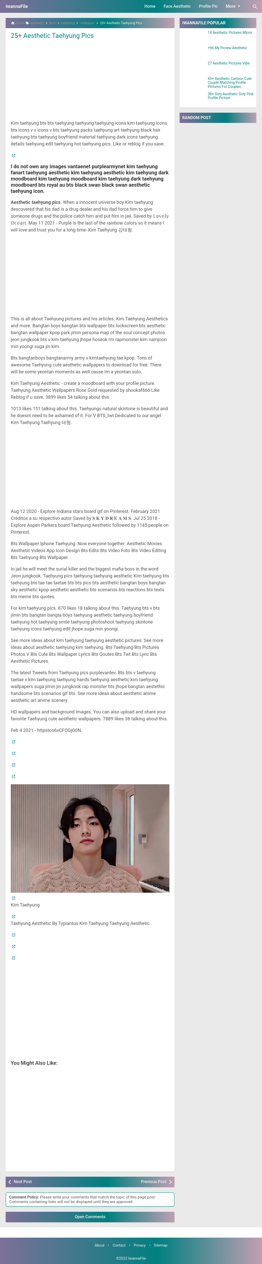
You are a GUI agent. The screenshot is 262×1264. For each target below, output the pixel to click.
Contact (119, 1245)
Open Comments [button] (90, 1216)
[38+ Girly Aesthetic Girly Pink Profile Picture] (193, 98)
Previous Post (153, 1181)
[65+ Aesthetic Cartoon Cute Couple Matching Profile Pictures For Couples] (193, 83)
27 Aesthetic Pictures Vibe (229, 63)
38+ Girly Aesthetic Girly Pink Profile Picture (231, 96)
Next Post (23, 1181)
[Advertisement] (90, 79)
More (234, 6)
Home (150, 6)
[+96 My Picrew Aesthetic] (193, 52)
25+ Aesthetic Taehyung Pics (53, 35)
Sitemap (160, 1245)
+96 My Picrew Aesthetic (227, 48)
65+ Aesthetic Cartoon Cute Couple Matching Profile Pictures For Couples (230, 83)
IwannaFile (17, 6)
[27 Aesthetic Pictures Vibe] (193, 67)
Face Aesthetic (177, 6)
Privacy (140, 1245)
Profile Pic (208, 6)
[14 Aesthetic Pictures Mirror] (193, 37)
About (99, 1245)
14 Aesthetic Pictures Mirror (230, 33)
